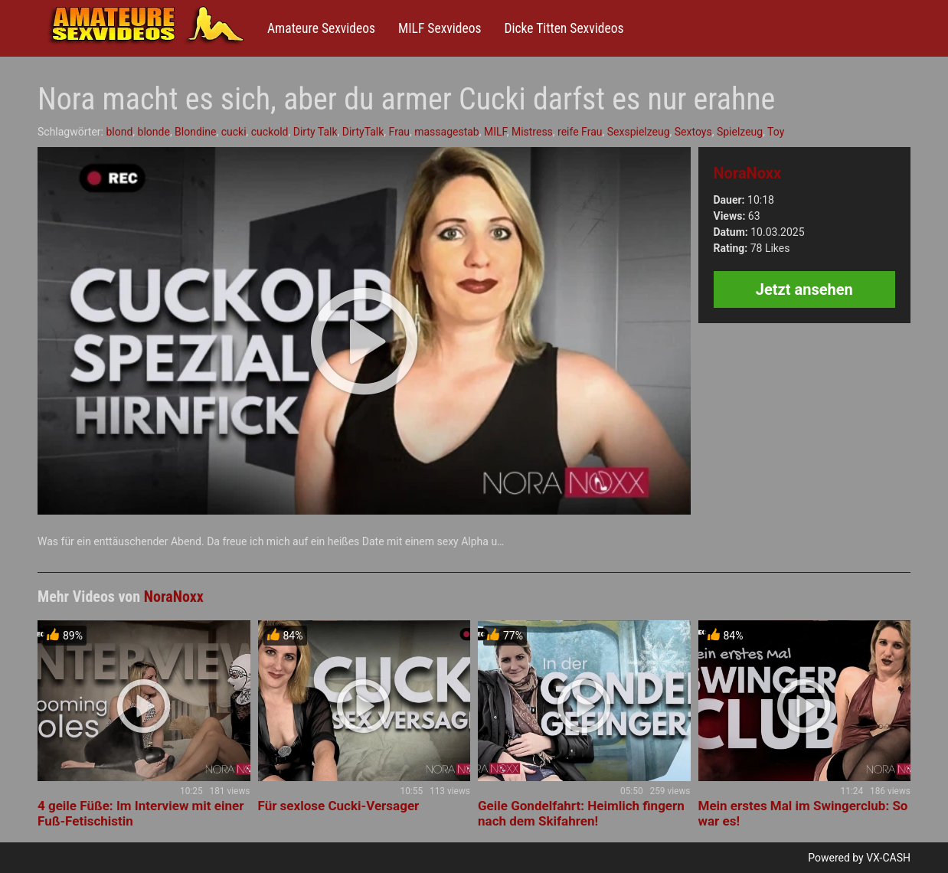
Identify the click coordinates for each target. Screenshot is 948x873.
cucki (234, 132)
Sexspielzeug (638, 132)
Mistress (532, 132)
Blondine (195, 132)
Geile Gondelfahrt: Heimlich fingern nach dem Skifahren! (581, 813)
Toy (775, 132)
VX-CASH (888, 858)
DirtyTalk (363, 132)
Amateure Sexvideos (321, 28)
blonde (154, 132)
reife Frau (579, 132)
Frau (399, 132)
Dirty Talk (315, 132)
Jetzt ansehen (804, 289)
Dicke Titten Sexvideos (563, 28)
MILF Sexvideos (439, 28)
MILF (495, 132)
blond (119, 132)
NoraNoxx (748, 173)
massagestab (446, 132)
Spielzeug (740, 132)
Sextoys (693, 132)
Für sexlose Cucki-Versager (339, 805)
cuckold (270, 132)
